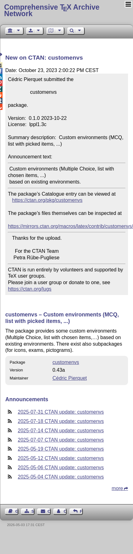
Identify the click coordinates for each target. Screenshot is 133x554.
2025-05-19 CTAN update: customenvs (61, 449)
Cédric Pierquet (69, 378)
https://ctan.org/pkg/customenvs (47, 200)
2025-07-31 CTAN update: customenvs (61, 412)
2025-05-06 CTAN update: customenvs (61, 467)
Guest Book (16, 511)
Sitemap (33, 511)
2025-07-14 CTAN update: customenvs (61, 430)
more (117, 488)
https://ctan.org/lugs (29, 289)
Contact (49, 511)
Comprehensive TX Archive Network (51, 10)
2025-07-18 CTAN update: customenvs (61, 421)
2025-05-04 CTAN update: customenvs (61, 476)
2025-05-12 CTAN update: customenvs (61, 458)
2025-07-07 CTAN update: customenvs (61, 440)
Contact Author (65, 511)
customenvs (65, 362)
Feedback (81, 511)
